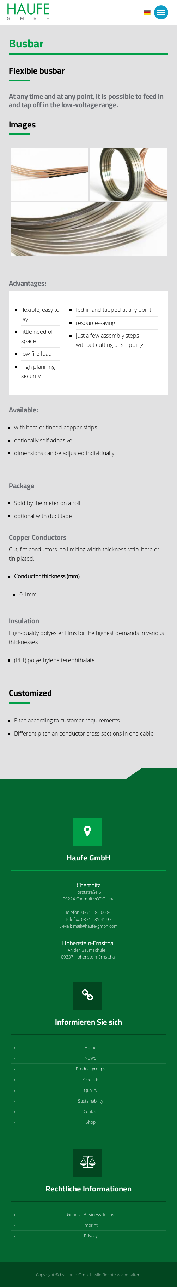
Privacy (91, 1236)
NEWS (91, 1058)
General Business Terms (90, 1214)
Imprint (91, 1225)
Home (91, 1047)
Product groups (90, 1068)
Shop (91, 1122)
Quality (90, 1090)
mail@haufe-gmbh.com (95, 926)
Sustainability (90, 1101)
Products (90, 1079)
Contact (91, 1111)
